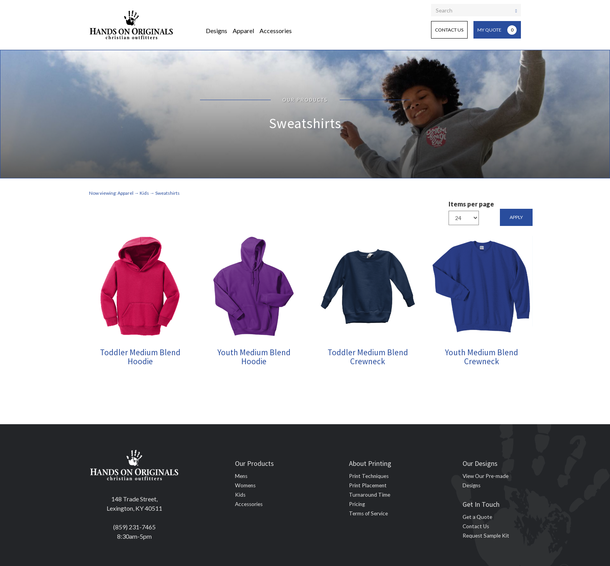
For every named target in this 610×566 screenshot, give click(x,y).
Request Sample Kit (486, 535)
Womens (245, 485)
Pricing (357, 504)
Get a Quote (477, 517)
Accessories (275, 30)
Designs (216, 30)
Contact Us (449, 30)
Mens (241, 476)
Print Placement (368, 485)
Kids (240, 495)
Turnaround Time (369, 495)
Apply (516, 217)
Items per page (471, 204)
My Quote (497, 30)
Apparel (243, 30)
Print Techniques (369, 476)
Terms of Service (368, 513)
